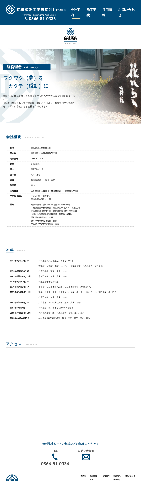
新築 (91, 479)
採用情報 (107, 12)
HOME (61, 10)
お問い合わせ (126, 12)
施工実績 (91, 12)
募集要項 (117, 479)
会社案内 (75, 12)
